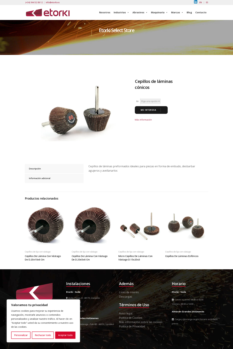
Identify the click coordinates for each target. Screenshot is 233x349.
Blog (189, 12)
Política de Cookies (130, 318)
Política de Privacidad (132, 326)
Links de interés (129, 292)
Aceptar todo (65, 335)
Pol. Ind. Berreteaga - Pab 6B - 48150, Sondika (90, 324)
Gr (137, 101)
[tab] (54, 168)
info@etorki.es (53, 2)
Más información (143, 119)
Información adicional (39, 178)
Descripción (35, 168)
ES (207, 2)
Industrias (121, 12)
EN (200, 2)
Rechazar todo (43, 335)
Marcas (177, 12)
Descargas (125, 296)
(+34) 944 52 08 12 (34, 2)
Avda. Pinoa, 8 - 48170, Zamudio (83, 297)
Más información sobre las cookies (140, 322)
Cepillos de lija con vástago (38, 251)
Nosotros (104, 12)
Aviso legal (125, 313)
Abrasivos (140, 12)
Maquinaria (159, 12)
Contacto (200, 12)
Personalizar (21, 335)
